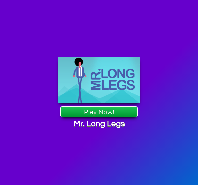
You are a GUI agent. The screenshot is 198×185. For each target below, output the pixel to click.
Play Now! (99, 112)
